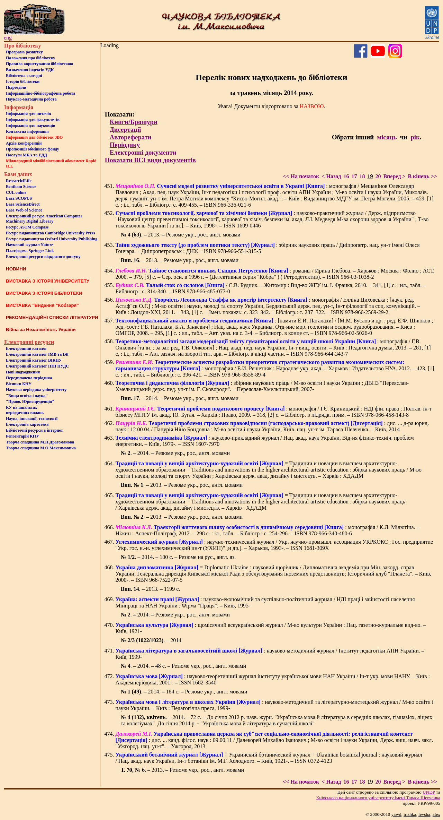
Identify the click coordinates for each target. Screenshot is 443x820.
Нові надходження (23, 372)
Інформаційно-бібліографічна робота (40, 93)
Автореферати (131, 137)
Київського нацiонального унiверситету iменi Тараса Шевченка (378, 797)
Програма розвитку (24, 52)
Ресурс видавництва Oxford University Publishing (51, 238)
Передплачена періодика (29, 378)
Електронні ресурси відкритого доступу (43, 256)
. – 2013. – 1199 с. (150, 589)
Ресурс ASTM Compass (27, 227)
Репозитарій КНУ (22, 436)
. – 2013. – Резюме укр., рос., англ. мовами (181, 235)
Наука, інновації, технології (31, 418)
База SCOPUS (19, 198)
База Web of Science (24, 210)
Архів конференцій (24, 143)
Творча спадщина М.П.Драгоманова (40, 442)
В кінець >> (422, 176)
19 (370, 176)
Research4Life (18, 180)
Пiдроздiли (16, 87)
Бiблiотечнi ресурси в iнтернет (34, 430)
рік (414, 137)
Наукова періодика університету (36, 389)
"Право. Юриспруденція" (30, 401)
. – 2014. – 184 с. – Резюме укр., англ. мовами (184, 691)
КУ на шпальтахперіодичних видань (25, 410)
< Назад (331, 176)
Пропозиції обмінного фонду (32, 149)
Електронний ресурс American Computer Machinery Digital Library (44, 219)
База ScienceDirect (23, 204)
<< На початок (301, 176)
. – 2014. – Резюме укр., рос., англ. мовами (179, 398)
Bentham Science (21, 186)
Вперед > (394, 176)
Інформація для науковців (30, 125)
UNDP (429, 792)
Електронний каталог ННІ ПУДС (37, 366)
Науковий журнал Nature (29, 244)
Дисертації (125, 129)
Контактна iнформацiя (27, 131)
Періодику (125, 144)
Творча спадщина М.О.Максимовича (41, 448)
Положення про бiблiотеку (30, 57)
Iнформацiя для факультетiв (33, 119)
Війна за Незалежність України (41, 329)
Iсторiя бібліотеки (22, 81)
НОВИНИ (16, 268)
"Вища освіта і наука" (27, 395)
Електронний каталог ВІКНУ (34, 360)
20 (378, 176)
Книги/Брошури (133, 122)
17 (354, 176)
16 (346, 176)
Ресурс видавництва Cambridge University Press (50, 233)
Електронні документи (143, 152)
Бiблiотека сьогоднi (24, 75)
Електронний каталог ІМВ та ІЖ (37, 354)
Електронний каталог (26, 348)
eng (8, 38)
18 (362, 176)
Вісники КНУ (18, 383)
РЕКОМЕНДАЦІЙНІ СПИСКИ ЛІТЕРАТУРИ (52, 317)
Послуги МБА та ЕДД (26, 155)
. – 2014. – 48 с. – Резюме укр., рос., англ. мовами (183, 666)
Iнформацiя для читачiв (28, 113)
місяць (387, 137)
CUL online (16, 192)
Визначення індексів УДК (30, 69)
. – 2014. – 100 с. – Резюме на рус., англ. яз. (178, 557)
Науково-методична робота (31, 99)
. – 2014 (151, 640)
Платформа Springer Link (30, 250)
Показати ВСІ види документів (150, 160)
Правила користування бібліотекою (39, 63)
